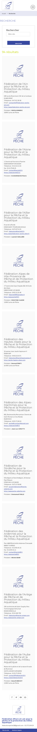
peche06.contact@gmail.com (19, 423)
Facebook (12, 697)
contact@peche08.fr (16, 552)
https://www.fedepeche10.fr (13, 678)
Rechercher (12, 30)
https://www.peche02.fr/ (12, 172)
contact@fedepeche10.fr (17, 675)
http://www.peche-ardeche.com (14, 491)
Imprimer (25, 697)
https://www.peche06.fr (12, 426)
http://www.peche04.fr (11, 297)
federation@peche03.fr (16, 231)
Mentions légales (17, 730)
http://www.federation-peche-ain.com (17, 107)
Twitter (16, 697)
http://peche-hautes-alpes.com (14, 360)
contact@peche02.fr (16, 170)
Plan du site (5, 730)
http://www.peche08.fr (11, 554)
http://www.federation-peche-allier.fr (16, 234)
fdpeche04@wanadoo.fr (17, 295)
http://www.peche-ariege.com (14, 618)
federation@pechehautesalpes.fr (20, 358)
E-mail (20, 697)
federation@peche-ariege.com (19, 615)
